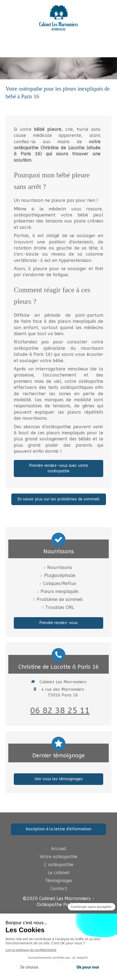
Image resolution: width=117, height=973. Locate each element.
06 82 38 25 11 (60, 710)
